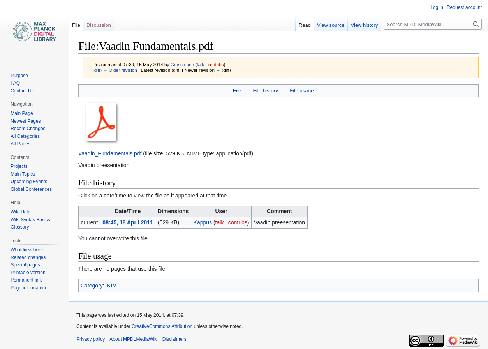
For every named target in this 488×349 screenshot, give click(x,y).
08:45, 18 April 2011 (127, 222)
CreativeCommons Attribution (162, 326)
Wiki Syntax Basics (30, 219)
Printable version (28, 272)
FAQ (15, 83)
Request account (464, 7)
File (237, 90)
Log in (436, 7)
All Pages (20, 143)
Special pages (25, 265)
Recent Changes (28, 128)
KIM (112, 285)
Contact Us (22, 90)
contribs (216, 64)
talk (200, 64)
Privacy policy (90, 339)
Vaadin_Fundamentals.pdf (109, 153)
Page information (28, 288)
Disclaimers (174, 339)
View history (364, 25)
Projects (19, 166)
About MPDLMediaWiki (133, 339)
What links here (27, 249)
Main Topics (23, 174)
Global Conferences (31, 189)
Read (305, 25)
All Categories (25, 136)
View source (331, 25)
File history (265, 90)
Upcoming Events (29, 181)
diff (97, 69)
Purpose (19, 75)
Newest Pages (26, 121)
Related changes (28, 257)
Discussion (98, 25)
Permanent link (26, 280)
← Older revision (120, 69)
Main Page (22, 113)
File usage (302, 90)
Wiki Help (20, 212)
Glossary (20, 227)
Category (92, 285)
